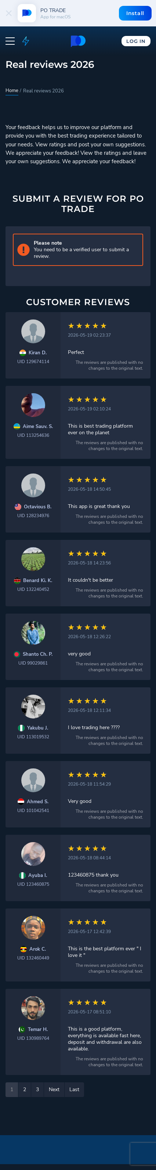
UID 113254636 (33, 435)
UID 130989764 (33, 1038)
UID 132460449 (33, 958)
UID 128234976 (33, 516)
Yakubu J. (37, 728)
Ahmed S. (37, 802)
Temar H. (38, 1030)
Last (74, 1089)
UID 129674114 (33, 362)
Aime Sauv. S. (38, 427)
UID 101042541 (33, 810)
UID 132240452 (33, 589)
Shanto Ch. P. (37, 654)
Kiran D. (38, 353)
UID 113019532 (33, 737)
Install (135, 13)
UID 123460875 (33, 884)
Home (12, 90)
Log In (135, 41)
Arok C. (37, 949)
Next (54, 1089)
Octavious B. (37, 507)
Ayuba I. (37, 876)
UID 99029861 (33, 663)
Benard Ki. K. (37, 581)
